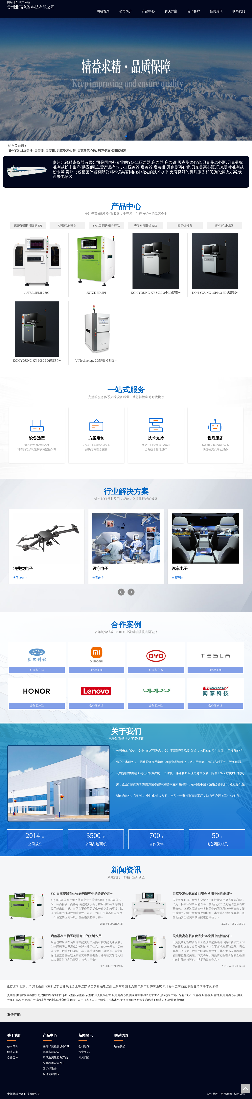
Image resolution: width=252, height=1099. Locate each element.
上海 (78, 986)
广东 (140, 986)
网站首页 (103, 11)
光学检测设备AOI (53, 1063)
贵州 (171, 986)
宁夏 (209, 986)
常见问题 (84, 1057)
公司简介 (125, 11)
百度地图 (226, 1093)
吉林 (62, 986)
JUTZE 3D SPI (96, 292)
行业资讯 (84, 1052)
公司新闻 (84, 1046)
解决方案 (171, 11)
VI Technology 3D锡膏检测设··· (96, 360)
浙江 (90, 986)
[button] (126, 136)
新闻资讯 (216, 11)
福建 (103, 986)
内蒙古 (49, 986)
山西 (41, 986)
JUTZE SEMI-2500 (36, 292)
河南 (121, 986)
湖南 (134, 986)
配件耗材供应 (51, 1074)
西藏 (184, 986)
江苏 (84, 986)
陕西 (190, 986)
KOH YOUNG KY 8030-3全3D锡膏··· (156, 292)
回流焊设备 (50, 1068)
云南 (178, 986)
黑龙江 (70, 986)
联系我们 (238, 11)
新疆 (215, 986)
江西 (109, 986)
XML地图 (212, 1093)
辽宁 (56, 986)
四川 (165, 986)
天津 (28, 986)
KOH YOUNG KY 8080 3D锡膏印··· (37, 360)
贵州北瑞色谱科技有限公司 (31, 7)
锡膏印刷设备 (51, 1052)
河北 (35, 986)
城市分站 (24, 2)
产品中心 (148, 11)
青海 (203, 986)
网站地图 (12, 2)
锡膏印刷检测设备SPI (56, 1046)
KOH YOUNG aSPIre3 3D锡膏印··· (215, 292)
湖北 (128, 986)
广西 (146, 986)
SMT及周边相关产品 (55, 1057)
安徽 (96, 986)
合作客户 (193, 11)
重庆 (159, 986)
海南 (153, 986)
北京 (22, 986)
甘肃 (196, 986)
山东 (115, 986)
